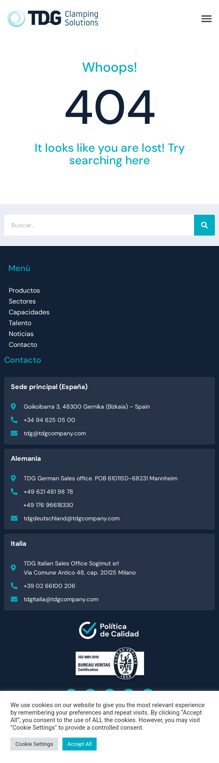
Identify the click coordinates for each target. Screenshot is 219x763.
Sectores (22, 301)
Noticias (21, 333)
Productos (24, 290)
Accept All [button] (79, 744)
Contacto (23, 344)
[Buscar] (204, 225)
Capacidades (29, 312)
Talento (20, 323)
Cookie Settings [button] (34, 744)
